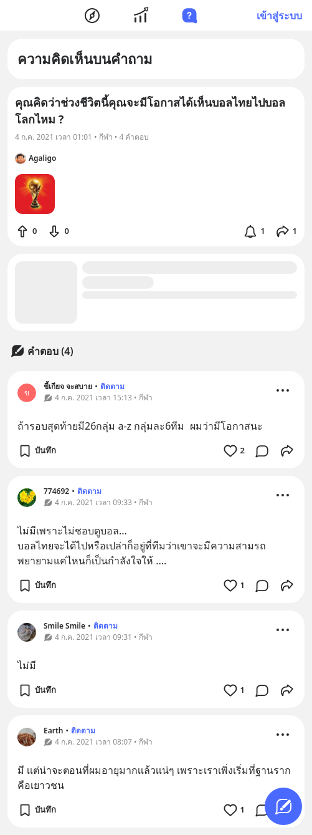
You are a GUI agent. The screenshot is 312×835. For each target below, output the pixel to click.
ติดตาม (112, 386)
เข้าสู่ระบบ (279, 15)
